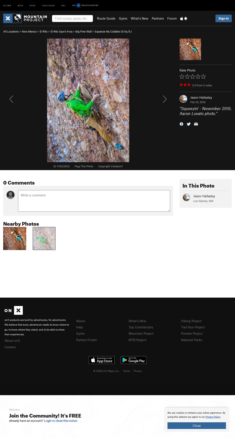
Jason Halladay (201, 97)
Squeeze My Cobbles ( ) (113, 31)
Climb (7, 5)
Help (79, 327)
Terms (126, 370)
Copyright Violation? (110, 166)
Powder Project (192, 333)
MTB (20, 5)
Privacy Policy (213, 417)
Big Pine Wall (83, 31)
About (80, 321)
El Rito (44, 31)
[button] (181, 123)
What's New (139, 18)
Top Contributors (141, 327)
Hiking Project (191, 321)
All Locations (11, 31)
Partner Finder (86, 340)
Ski (63, 5)
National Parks (191, 340)
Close (197, 425)
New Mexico (29, 31)
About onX (12, 340)
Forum (172, 18)
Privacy (138, 370)
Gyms (123, 18)
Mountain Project (141, 333)
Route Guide (106, 18)
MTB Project (137, 340)
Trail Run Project (193, 327)
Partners (158, 18)
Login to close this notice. (61, 420)
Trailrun (48, 5)
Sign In (223, 18)
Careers (10, 347)
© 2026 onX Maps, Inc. (106, 370)
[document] (196, 420)
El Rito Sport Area (61, 31)
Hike (33, 5)
